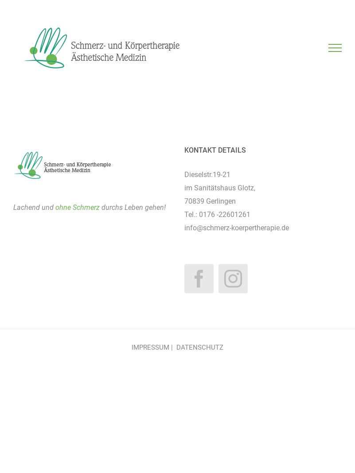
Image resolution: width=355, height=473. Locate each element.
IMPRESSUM (150, 347)
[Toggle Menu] (335, 48)
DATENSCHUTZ (199, 347)
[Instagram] (233, 278)
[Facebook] (199, 278)
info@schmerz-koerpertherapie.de (236, 228)
